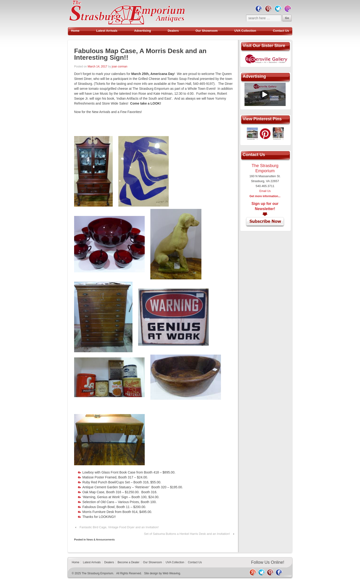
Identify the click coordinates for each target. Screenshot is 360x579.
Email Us (265, 191)
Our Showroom (207, 30)
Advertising (142, 30)
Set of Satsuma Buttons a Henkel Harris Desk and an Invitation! (187, 534)
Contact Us (281, 30)
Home (75, 30)
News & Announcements (101, 539)
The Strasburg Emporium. (98, 573)
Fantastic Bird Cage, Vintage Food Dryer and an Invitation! (119, 527)
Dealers (173, 30)
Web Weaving (171, 573)
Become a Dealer (129, 562)
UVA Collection (245, 30)
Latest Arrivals (106, 30)
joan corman (119, 66)
